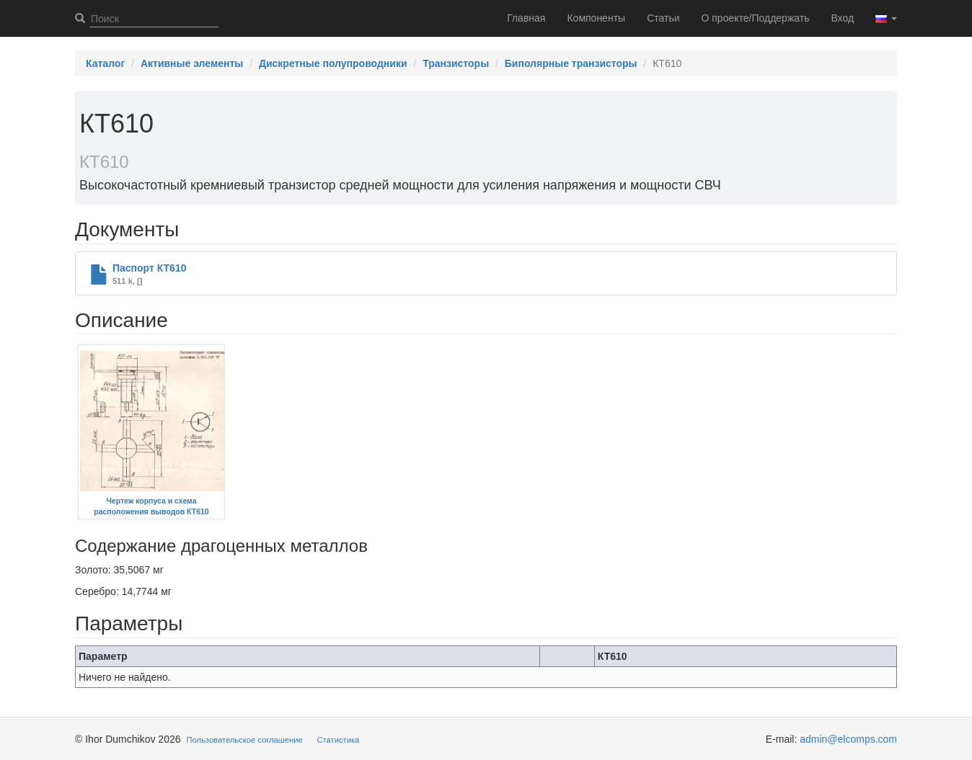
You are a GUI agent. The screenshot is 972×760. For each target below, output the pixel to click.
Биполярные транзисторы (571, 63)
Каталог (105, 63)
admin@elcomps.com (848, 739)
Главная (526, 18)
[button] (886, 18)
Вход (842, 18)
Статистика (338, 740)
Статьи (663, 18)
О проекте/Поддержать (756, 18)
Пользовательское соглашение (245, 740)
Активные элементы (192, 63)
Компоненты (596, 18)
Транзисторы (456, 63)
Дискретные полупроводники (333, 63)
